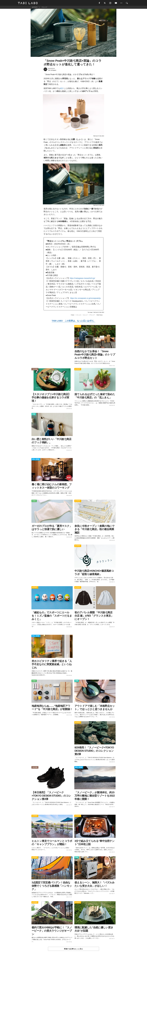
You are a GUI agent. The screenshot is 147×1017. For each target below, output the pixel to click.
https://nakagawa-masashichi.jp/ (82, 278)
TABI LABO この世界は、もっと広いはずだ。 (73, 321)
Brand (72, 315)
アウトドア (92, 315)
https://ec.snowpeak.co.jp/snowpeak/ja (85, 298)
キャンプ (85, 315)
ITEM (33, 414)
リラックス (78, 315)
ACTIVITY (77, 326)
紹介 (62, 89)
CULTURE (34, 369)
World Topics (100, 315)
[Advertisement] (73, 988)
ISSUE (34, 501)
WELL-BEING (35, 459)
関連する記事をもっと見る (73, 949)
